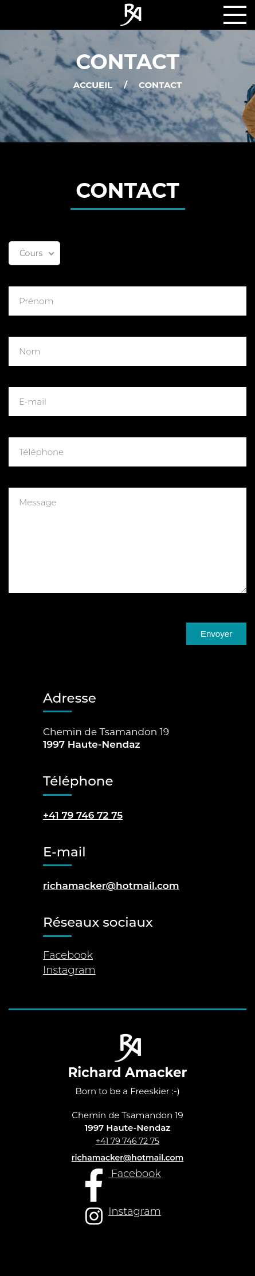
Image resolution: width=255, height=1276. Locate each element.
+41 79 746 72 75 (127, 1141)
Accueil (92, 85)
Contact (160, 85)
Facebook (68, 956)
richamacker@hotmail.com (111, 885)
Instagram (69, 970)
